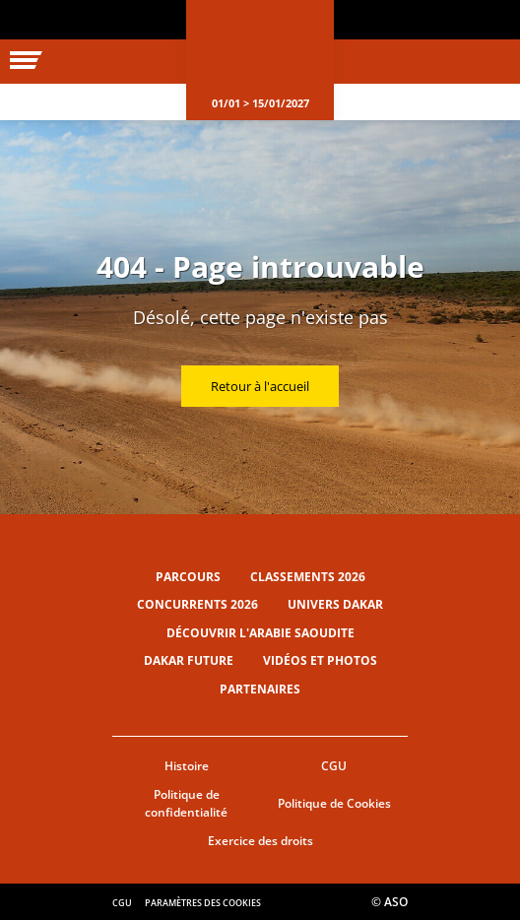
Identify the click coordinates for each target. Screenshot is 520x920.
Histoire (186, 765)
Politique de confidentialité (186, 803)
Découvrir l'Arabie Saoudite (260, 632)
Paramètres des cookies (203, 902)
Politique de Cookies (334, 803)
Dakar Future (188, 660)
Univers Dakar (335, 604)
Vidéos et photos (320, 660)
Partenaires (260, 689)
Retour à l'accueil (260, 386)
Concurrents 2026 (197, 604)
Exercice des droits (260, 840)
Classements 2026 (307, 576)
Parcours (188, 576)
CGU (334, 765)
